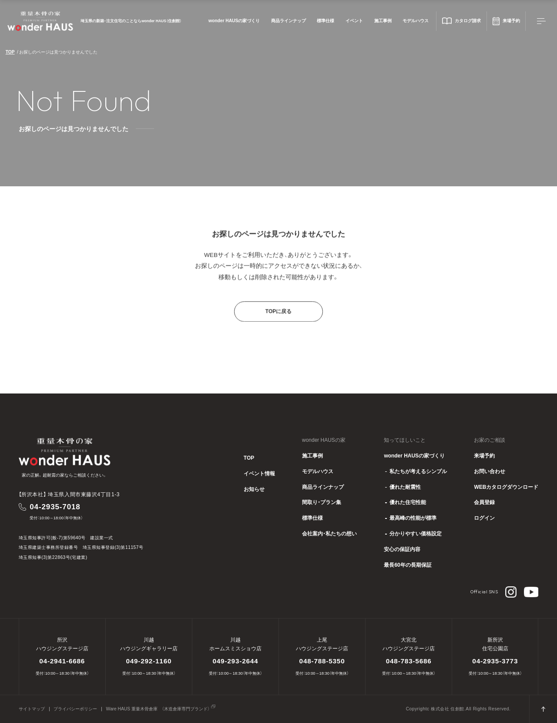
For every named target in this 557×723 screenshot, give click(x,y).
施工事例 (383, 21)
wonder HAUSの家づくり (234, 21)
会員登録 (484, 502)
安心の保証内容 (402, 549)
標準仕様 (325, 21)
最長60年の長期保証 (407, 565)
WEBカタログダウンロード (506, 487)
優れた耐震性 (405, 487)
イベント (354, 21)
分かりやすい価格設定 (415, 534)
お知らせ (254, 489)
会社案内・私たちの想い (329, 534)
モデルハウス (416, 21)
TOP (10, 52)
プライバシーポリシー (75, 709)
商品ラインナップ (288, 21)
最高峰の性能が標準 (412, 518)
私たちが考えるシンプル (418, 471)
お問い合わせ (489, 471)
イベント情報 (259, 474)
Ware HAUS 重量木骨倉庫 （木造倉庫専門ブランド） (158, 709)
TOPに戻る (278, 319)
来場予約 (484, 456)
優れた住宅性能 (407, 502)
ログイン (484, 518)
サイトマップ (32, 709)
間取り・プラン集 (321, 502)
